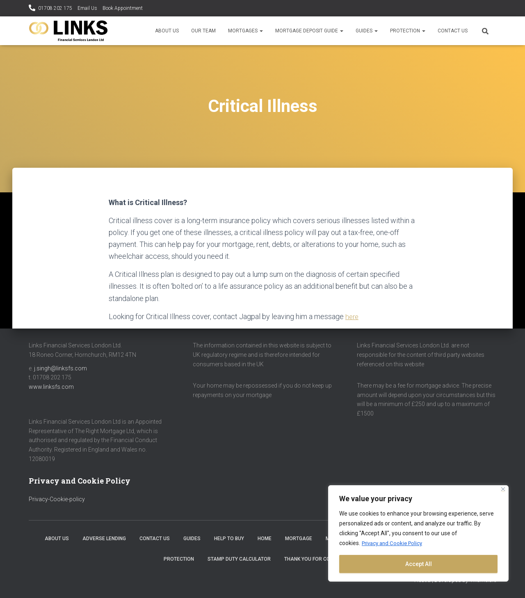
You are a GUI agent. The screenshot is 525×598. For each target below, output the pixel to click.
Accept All (418, 564)
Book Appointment (123, 8)
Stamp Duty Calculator (239, 558)
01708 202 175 (55, 8)
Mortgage (298, 538)
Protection (407, 31)
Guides (367, 31)
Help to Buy (229, 538)
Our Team (203, 31)
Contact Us (453, 31)
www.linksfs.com (51, 386)
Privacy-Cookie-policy (57, 498)
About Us (167, 31)
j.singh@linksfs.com (60, 368)
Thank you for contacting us (322, 558)
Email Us (87, 8)
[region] (418, 534)
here (352, 316)
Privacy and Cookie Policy (394, 543)
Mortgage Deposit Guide (309, 31)
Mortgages (245, 31)
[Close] (503, 489)
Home (265, 538)
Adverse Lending (104, 538)
